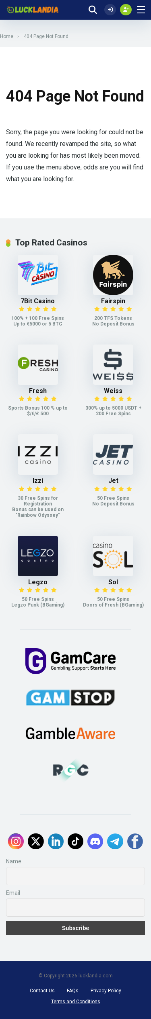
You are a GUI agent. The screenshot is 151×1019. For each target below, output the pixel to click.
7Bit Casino (38, 301)
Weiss (113, 391)
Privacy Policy (106, 991)
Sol (113, 582)
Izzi (38, 480)
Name (13, 861)
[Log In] (110, 9)
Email (13, 893)
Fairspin (113, 301)
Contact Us (42, 991)
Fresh (38, 391)
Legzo (38, 582)
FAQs (73, 991)
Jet (113, 480)
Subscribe (75, 928)
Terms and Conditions (75, 1001)
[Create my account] (126, 9)
